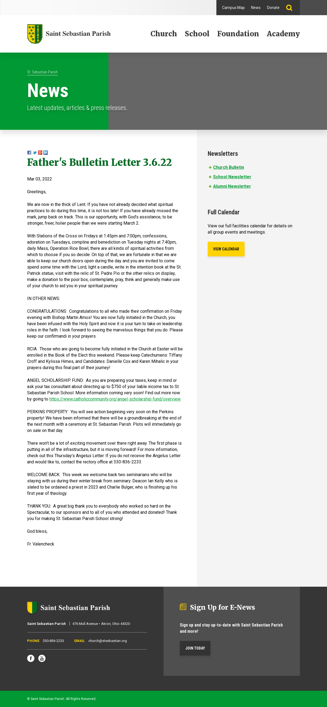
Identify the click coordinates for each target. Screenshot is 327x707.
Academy (283, 33)
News (256, 7)
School (197, 33)
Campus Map (233, 7)
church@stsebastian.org (107, 641)
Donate (273, 7)
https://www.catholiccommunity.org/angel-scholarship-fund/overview (114, 399)
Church (163, 33)
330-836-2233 (53, 641)
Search (291, 7)
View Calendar (226, 249)
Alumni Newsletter (232, 186)
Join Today (195, 648)
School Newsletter (232, 176)
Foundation (238, 33)
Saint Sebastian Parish (87, 607)
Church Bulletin (228, 167)
